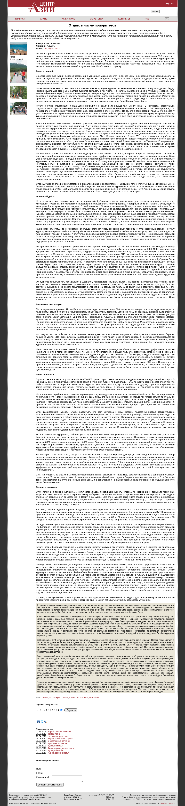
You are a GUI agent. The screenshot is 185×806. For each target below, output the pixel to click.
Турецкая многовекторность (61, 748)
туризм (45, 697)
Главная (20, 19)
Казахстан (74, 697)
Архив (43, 19)
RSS (147, 19)
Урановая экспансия (57, 743)
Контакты (124, 19)
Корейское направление (59, 731)
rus (172, 4)
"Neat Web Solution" (167, 803)
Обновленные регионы (59, 741)
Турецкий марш (55, 746)
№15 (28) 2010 (52, 48)
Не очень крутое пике (58, 736)
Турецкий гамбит (56, 750)
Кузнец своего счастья (58, 753)
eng (168, 4)
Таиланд (84, 697)
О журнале (68, 19)
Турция (65, 697)
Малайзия (94, 697)
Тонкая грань (54, 734)
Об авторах (96, 19)
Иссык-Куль (54, 697)
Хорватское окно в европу (60, 738)
